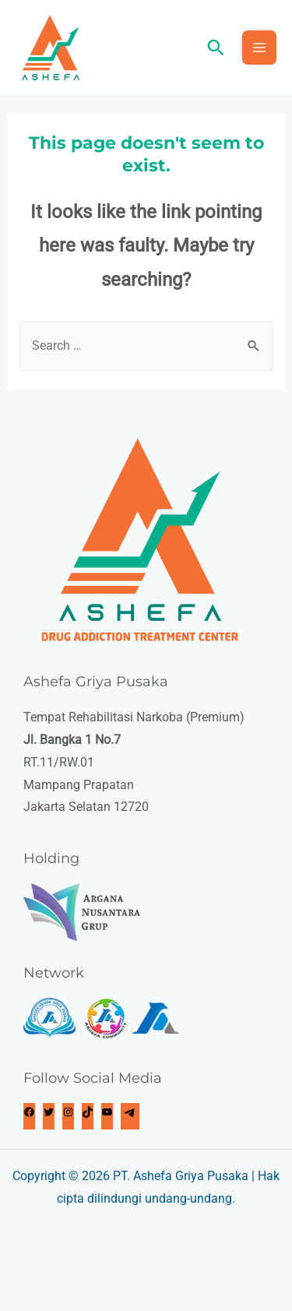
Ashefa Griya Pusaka (190, 1175)
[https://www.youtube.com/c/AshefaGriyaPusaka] (107, 1113)
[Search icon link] (216, 47)
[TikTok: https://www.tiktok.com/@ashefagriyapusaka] (87, 1113)
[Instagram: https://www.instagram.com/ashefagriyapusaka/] (68, 1113)
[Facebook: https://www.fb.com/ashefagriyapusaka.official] (29, 1113)
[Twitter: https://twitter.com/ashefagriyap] (49, 1113)
